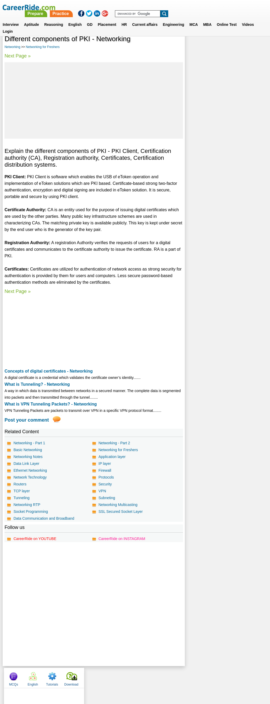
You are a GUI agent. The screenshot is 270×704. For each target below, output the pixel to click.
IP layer (104, 463)
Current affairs (144, 18)
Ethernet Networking (30, 470)
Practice (159, 7)
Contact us (108, 676)
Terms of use (132, 676)
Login (8, 25)
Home (70, 676)
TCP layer (21, 491)
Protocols (106, 477)
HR (124, 18)
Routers (19, 484)
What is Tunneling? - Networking (37, 384)
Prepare (134, 7)
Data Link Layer (26, 463)
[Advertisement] (93, 100)
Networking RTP (26, 505)
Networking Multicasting (117, 505)
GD (90, 18)
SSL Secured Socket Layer (120, 511)
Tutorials (234, 47)
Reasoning (53, 18)
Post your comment (26, 420)
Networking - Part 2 (114, 443)
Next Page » (17, 56)
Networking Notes (28, 457)
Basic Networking (27, 450)
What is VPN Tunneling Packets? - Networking (50, 404)
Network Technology (30, 477)
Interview (11, 18)
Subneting (106, 498)
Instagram (193, 676)
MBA (207, 18)
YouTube (172, 676)
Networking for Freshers (43, 47)
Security (105, 484)
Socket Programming (30, 511)
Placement (107, 18)
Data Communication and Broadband (43, 518)
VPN (102, 491)
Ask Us (154, 676)
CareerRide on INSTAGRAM (121, 539)
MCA (194, 18)
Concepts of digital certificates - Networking (48, 371)
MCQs (195, 47)
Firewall (104, 470)
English (75, 18)
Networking (12, 47)
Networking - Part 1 (29, 443)
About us (87, 676)
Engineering (173, 18)
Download (253, 47)
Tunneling (21, 498)
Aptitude (31, 18)
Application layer (112, 457)
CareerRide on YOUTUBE (34, 539)
